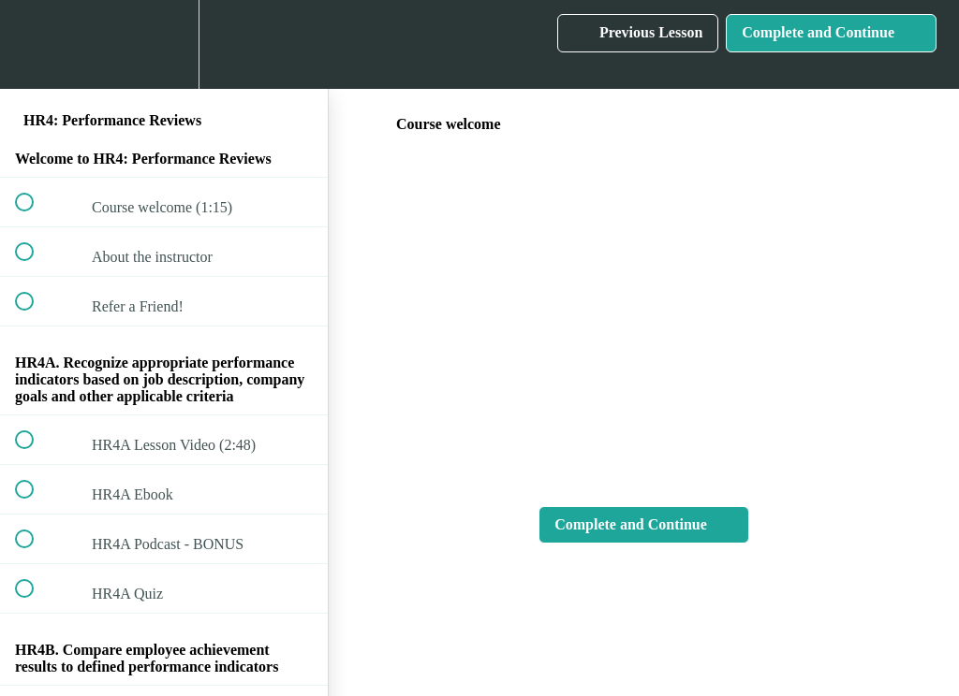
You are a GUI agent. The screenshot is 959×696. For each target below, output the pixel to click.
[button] (34, 44)
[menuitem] (164, 44)
